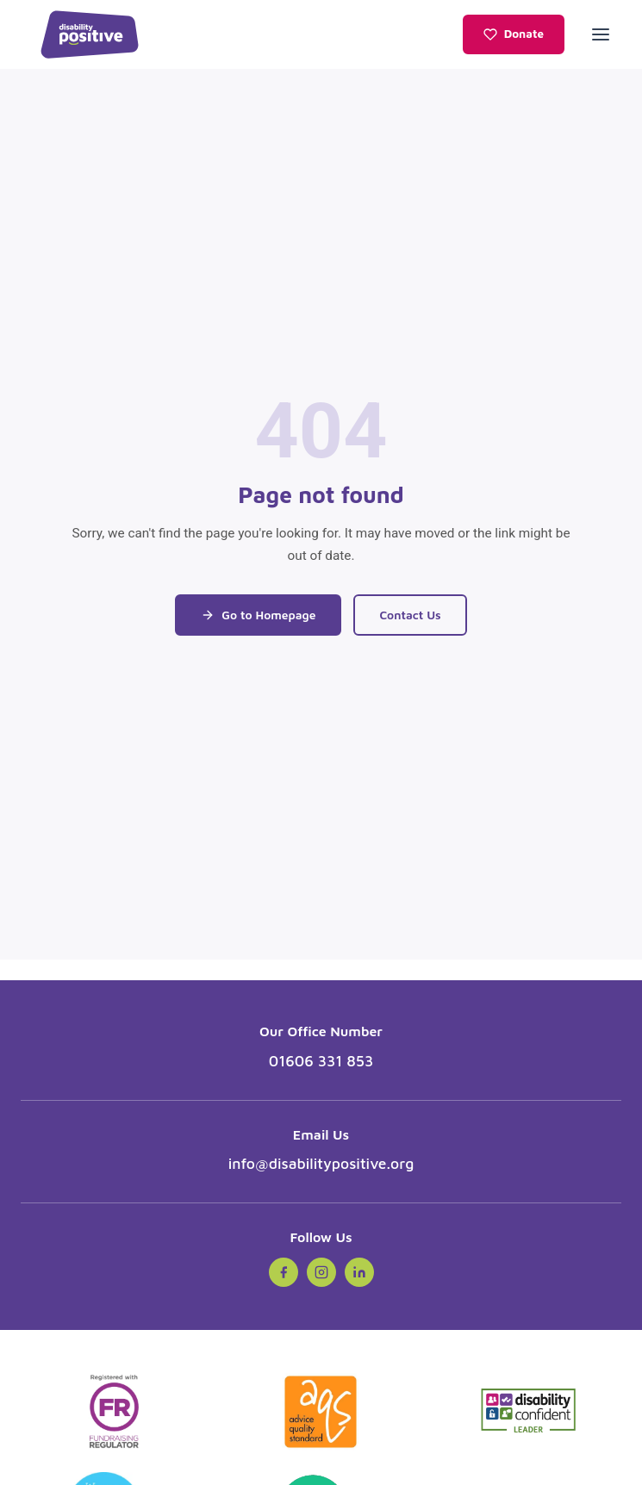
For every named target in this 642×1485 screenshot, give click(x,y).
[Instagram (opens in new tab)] (321, 1272)
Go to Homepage (258, 615)
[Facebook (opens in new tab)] (283, 1272)
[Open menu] (600, 34)
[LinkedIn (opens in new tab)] (359, 1272)
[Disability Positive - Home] (90, 34)
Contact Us (409, 615)
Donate (513, 34)
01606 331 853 (321, 1061)
